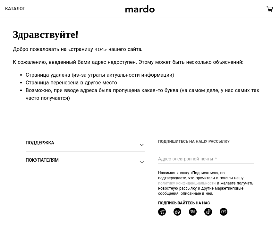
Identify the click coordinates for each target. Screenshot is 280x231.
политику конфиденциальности (187, 183)
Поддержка (85, 145)
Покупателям (85, 162)
